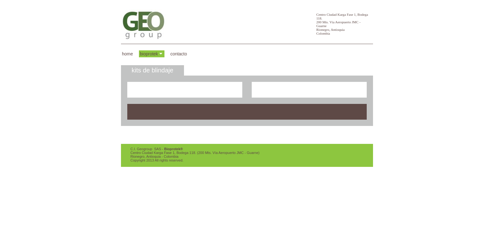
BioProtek (149, 53)
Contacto (178, 53)
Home (127, 53)
